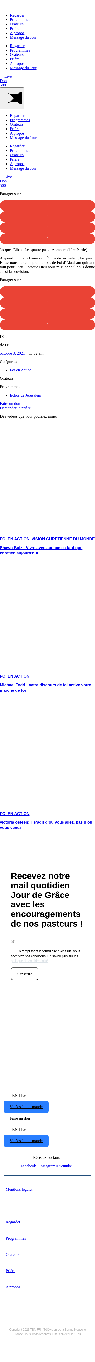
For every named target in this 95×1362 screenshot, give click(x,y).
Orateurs (17, 24)
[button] (47, 205)
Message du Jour (23, 37)
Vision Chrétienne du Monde (63, 539)
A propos (17, 33)
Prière (14, 28)
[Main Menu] (12, 98)
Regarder (17, 15)
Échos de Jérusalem (25, 395)
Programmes (20, 19)
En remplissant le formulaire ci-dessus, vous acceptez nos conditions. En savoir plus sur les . (45, 956)
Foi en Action (21, 370)
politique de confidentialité (29, 961)
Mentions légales (19, 1189)
